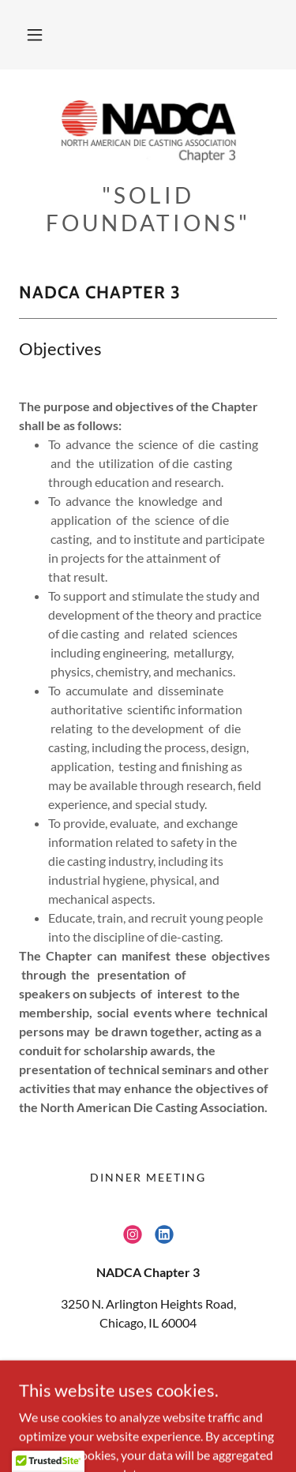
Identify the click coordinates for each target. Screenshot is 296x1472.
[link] (148, 131)
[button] (35, 35)
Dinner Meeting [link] (148, 1177)
